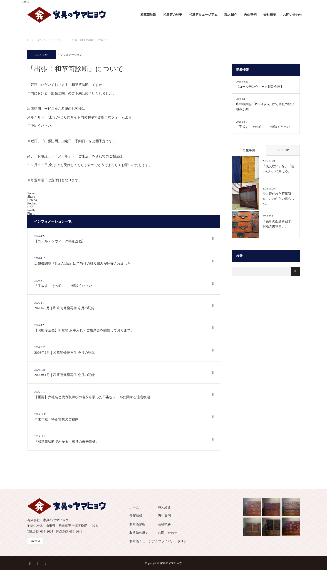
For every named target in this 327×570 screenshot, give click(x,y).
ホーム (134, 507)
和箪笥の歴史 (172, 14)
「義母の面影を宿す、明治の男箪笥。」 (278, 224)
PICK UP (283, 150)
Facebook (30, 562)
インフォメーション (70, 54)
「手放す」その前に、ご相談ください (263, 127)
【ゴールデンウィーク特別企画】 (260, 86)
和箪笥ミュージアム (203, 14)
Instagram (38, 562)
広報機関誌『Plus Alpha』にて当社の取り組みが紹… (265, 106)
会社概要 (269, 14)
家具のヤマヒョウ (171, 563)
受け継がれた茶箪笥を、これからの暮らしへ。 (278, 199)
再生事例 (250, 14)
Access (35, 541)
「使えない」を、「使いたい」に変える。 (278, 168)
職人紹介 (230, 14)
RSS (46, 562)
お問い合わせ (292, 14)
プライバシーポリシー (174, 541)
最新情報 (135, 516)
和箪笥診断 (148, 14)
